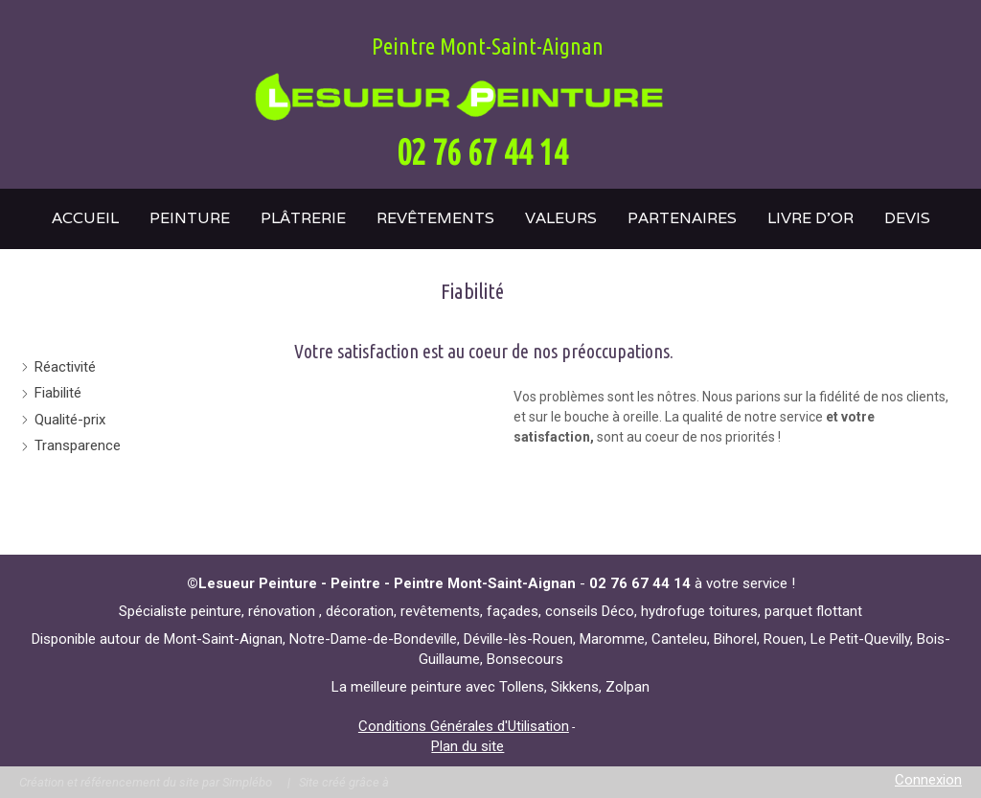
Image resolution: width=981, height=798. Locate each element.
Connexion (928, 779)
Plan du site (467, 746)
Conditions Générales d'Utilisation (463, 726)
